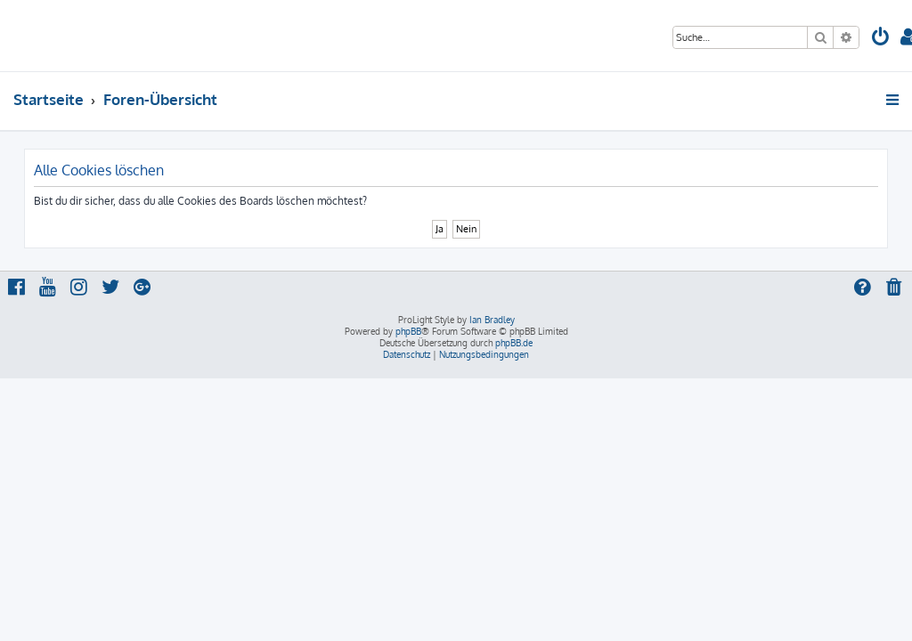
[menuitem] (880, 39)
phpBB (408, 331)
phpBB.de (514, 342)
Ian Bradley (492, 319)
